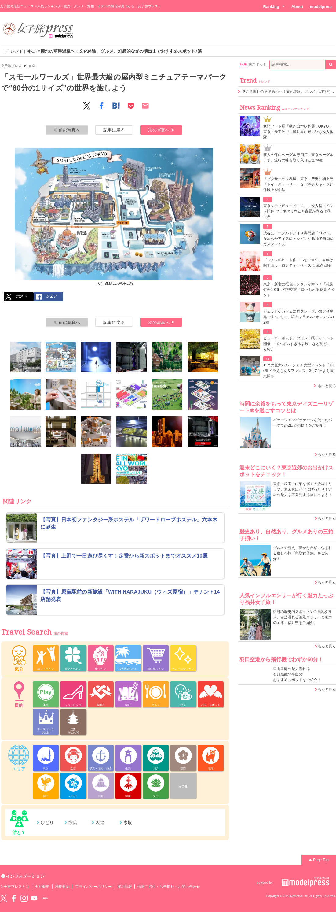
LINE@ (44, 898)
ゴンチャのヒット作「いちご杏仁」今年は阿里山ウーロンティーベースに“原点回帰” (298, 263)
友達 (100, 822)
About (297, 6)
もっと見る (327, 386)
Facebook (13, 898)
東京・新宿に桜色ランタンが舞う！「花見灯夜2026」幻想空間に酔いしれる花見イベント (298, 289)
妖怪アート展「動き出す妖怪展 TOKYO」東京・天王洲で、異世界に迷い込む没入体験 (298, 131)
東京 (31, 66)
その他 (183, 786)
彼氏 (72, 822)
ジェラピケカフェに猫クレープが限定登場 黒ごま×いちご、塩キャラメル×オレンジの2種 (298, 316)
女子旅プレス (11, 66)
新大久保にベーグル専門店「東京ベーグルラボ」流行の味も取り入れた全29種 (298, 157)
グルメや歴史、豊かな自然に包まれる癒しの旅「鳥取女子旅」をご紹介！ (302, 553)
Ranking (274, 6)
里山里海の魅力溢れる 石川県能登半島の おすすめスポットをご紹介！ (297, 674)
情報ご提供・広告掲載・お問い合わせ (168, 886)
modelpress (321, 6)
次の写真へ (161, 130)
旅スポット (257, 64)
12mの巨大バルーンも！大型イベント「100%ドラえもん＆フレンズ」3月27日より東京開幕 (298, 370)
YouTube (34, 898)
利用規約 (62, 886)
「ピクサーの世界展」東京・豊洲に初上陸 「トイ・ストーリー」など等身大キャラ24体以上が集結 (298, 184)
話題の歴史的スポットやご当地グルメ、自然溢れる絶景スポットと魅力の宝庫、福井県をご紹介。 (302, 617)
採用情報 (124, 886)
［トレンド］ (102, 51)
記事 (243, 64)
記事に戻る (114, 130)
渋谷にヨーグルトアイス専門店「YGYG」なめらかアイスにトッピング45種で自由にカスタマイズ (298, 238)
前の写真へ (67, 130)
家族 (127, 822)
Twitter (3, 898)
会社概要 (42, 886)
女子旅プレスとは (14, 886)
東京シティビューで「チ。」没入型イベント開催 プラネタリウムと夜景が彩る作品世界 (298, 211)
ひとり (47, 822)
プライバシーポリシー (93, 886)
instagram (24, 898)
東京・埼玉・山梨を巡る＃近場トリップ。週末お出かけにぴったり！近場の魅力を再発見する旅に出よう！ (302, 489)
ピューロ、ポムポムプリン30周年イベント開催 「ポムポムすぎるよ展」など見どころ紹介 (298, 343)
